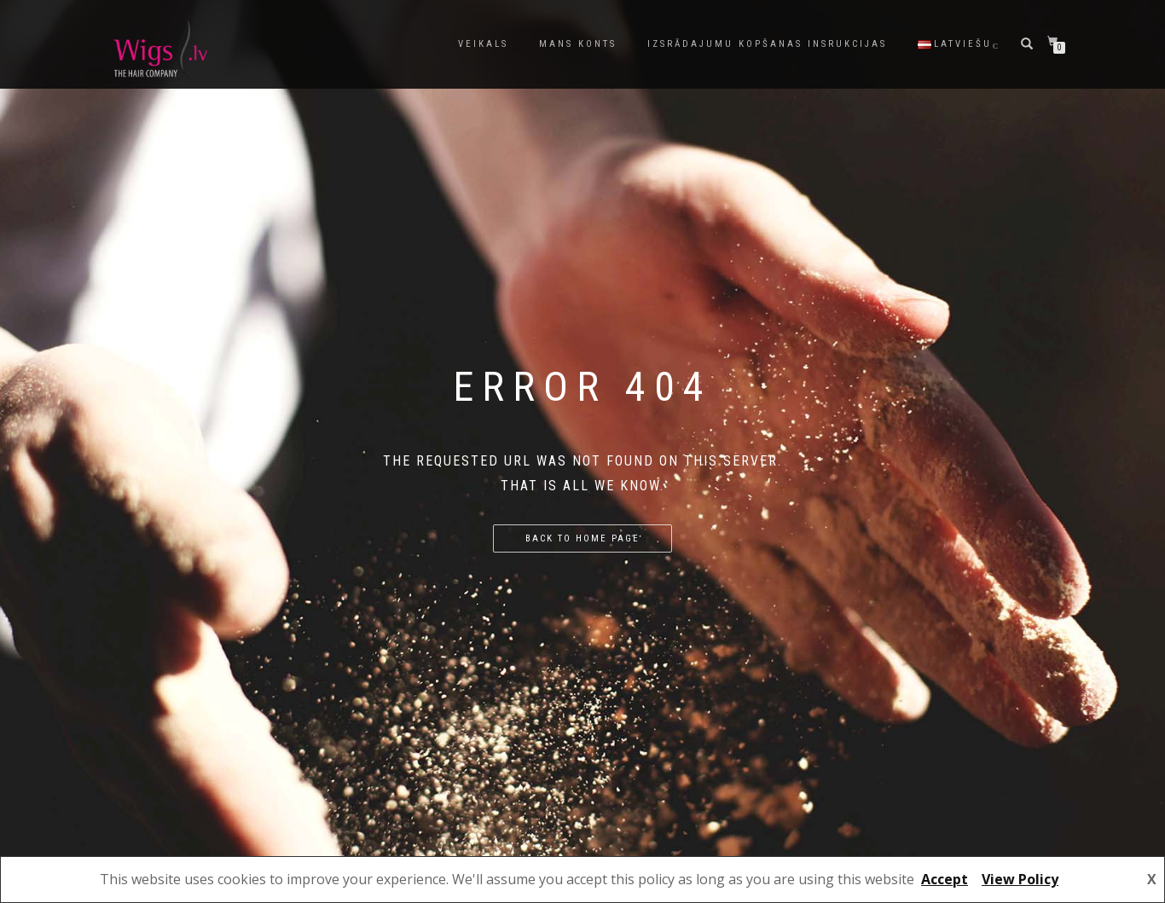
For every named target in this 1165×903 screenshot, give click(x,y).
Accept (944, 879)
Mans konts (578, 43)
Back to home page (582, 538)
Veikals (483, 43)
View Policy (1020, 879)
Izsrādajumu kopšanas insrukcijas (767, 43)
